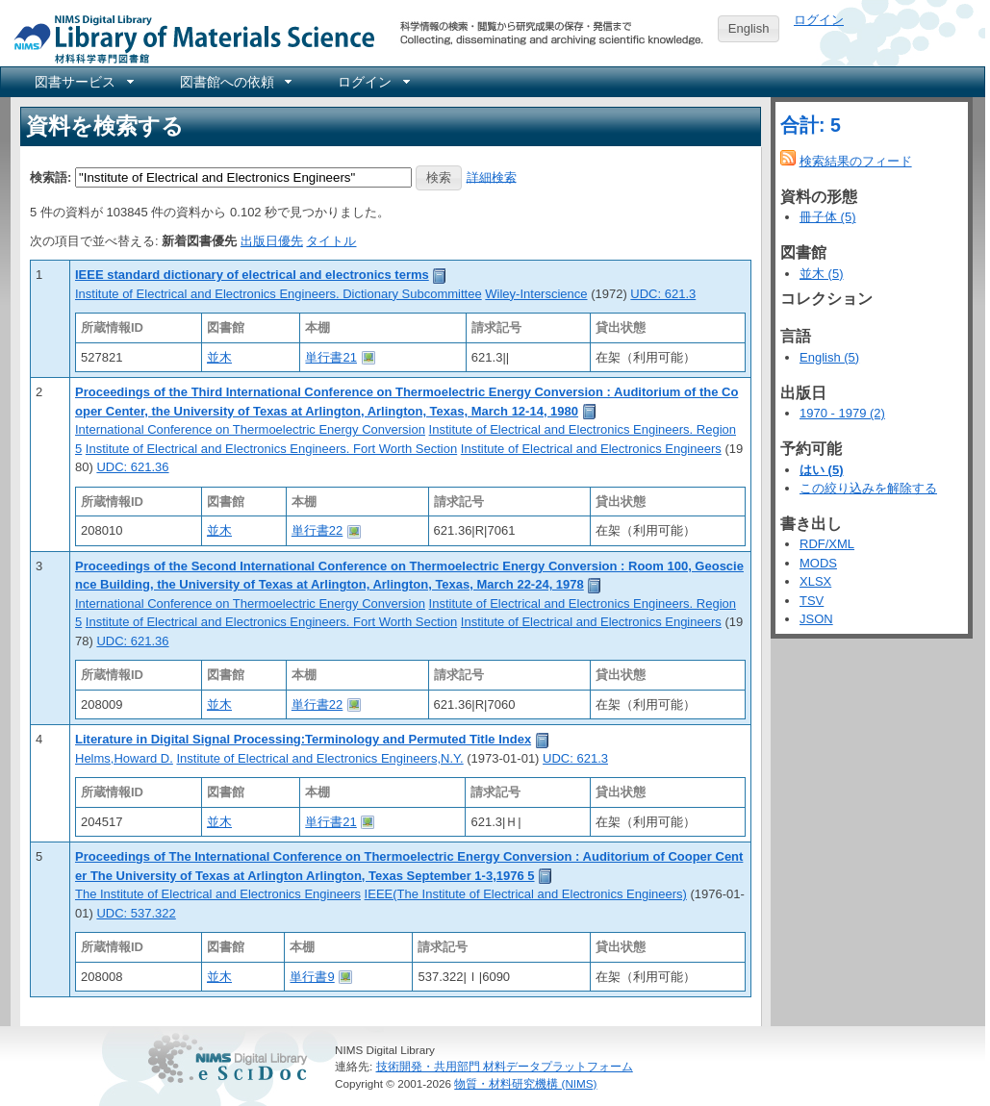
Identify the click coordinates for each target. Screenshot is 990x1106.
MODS (818, 563)
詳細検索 (492, 176)
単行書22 (317, 530)
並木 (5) (822, 273)
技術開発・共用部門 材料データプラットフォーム (504, 1066)
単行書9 (312, 976)
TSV (812, 600)
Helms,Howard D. (124, 758)
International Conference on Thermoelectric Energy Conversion (250, 429)
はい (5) (822, 470)
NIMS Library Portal (188, 38)
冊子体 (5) (828, 217)
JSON (816, 619)
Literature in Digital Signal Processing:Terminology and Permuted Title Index (303, 739)
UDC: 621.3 (663, 294)
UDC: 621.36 (132, 467)
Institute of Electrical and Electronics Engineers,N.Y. (319, 758)
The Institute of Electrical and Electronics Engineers (218, 894)
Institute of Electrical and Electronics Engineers (591, 448)
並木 (219, 357)
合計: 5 (810, 125)
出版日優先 (272, 241)
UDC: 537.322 (135, 913)
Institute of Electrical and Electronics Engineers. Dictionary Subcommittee (278, 294)
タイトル (331, 241)
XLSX (815, 581)
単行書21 (330, 357)
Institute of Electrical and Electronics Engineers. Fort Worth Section (271, 448)
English (749, 28)
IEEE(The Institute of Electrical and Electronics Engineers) (526, 894)
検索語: (50, 176)
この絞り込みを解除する (868, 488)
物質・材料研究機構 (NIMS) (525, 1083)
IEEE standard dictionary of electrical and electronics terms (252, 274)
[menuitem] (82, 81)
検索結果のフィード (856, 161)
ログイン (819, 20)
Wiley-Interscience (536, 294)
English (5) (829, 357)
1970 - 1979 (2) (842, 413)
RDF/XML (827, 544)
